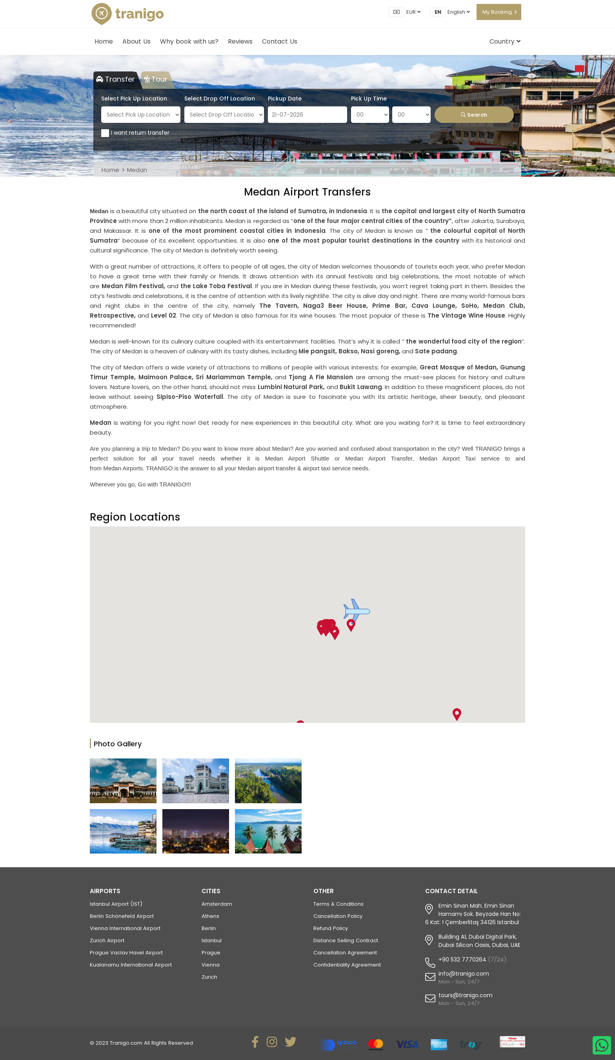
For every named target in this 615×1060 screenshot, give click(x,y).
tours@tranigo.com (466, 995)
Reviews (240, 41)
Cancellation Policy (337, 916)
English (459, 12)
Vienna (211, 965)
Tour (155, 79)
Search (474, 115)
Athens (210, 916)
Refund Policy (330, 928)
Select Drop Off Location (219, 98)
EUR (413, 12)
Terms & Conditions (338, 904)
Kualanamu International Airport (131, 965)
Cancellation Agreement (345, 952)
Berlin (209, 928)
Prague (211, 952)
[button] (356, 611)
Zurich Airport (107, 940)
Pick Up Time (369, 98)
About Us (136, 41)
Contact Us (279, 41)
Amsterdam (217, 904)
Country (504, 41)
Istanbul (212, 940)
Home (104, 41)
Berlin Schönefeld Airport (122, 916)
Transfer (115, 79)
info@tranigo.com (464, 974)
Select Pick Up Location (134, 98)
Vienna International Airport (125, 928)
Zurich (209, 977)
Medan (137, 170)
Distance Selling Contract (345, 940)
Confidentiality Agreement (347, 965)
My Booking (497, 12)
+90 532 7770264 (462, 959)
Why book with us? (189, 41)
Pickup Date (285, 98)
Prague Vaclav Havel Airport (126, 952)
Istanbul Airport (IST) (116, 904)
